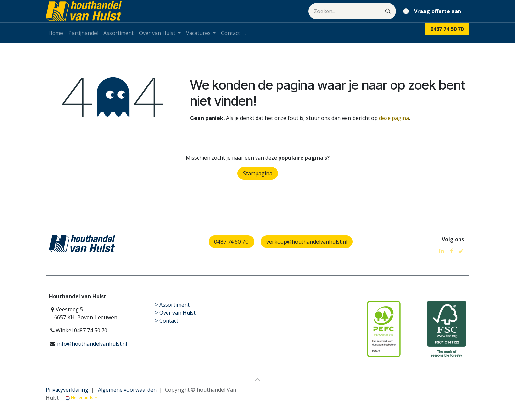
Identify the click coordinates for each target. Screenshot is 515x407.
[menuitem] (56, 32)
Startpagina (257, 173)
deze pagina (394, 118)
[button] (257, 380)
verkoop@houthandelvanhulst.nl (306, 241)
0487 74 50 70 (231, 241)
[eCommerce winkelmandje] (433, 11)
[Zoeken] (388, 11)
